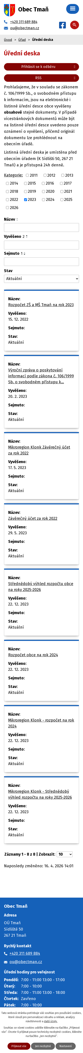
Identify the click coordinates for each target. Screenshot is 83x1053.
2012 (51, 175)
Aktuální (16, 342)
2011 (34, 175)
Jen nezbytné (43, 1046)
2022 (14, 199)
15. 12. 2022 (18, 319)
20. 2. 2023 (17, 396)
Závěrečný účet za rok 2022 (32, 518)
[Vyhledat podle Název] (41, 227)
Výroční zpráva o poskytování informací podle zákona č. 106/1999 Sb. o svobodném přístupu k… (41, 376)
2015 (32, 183)
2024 (50, 199)
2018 (14, 191)
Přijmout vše (19, 1046)
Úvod (8, 40)
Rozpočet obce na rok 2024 (33, 655)
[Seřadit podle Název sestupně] (17, 220)
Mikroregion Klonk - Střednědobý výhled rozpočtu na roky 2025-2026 (40, 794)
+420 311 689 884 (25, 953)
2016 (50, 183)
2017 (68, 183)
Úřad (22, 40)
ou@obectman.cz (26, 961)
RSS (56, 78)
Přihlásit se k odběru (49, 67)
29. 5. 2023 (17, 533)
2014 (14, 183)
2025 (68, 199)
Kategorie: (13, 175)
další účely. (51, 1021)
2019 (32, 191)
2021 (68, 191)
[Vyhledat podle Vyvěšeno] (41, 245)
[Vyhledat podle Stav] (41, 279)
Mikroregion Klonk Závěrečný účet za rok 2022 (39, 450)
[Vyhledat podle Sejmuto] (41, 261)
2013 (69, 175)
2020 (50, 191)
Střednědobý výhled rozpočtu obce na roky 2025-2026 (40, 586)
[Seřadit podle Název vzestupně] (17, 218)
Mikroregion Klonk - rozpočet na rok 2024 (41, 723)
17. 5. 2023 (17, 467)
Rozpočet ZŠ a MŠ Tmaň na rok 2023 (41, 304)
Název (9, 219)
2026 (14, 207)
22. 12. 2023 (18, 604)
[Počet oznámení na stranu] (65, 854)
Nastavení (66, 1046)
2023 (32, 199)
